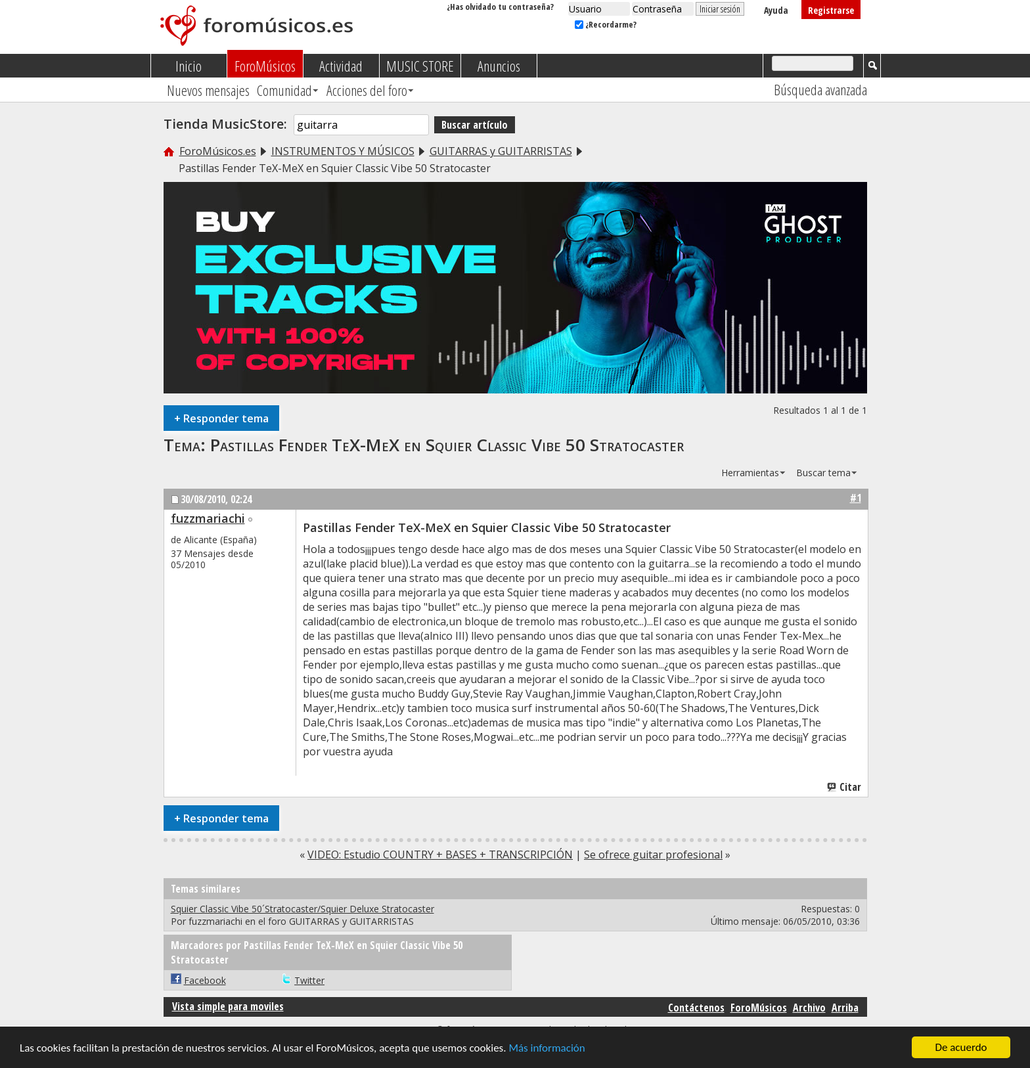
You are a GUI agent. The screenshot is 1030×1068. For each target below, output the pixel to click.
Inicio (188, 66)
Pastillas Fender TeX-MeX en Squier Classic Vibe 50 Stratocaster (447, 444)
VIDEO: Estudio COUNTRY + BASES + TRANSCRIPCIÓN (440, 854)
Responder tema (221, 418)
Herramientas (750, 472)
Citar (844, 787)
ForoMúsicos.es (217, 151)
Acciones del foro (366, 90)
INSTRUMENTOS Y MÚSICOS (342, 151)
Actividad (341, 66)
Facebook (205, 980)
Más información (546, 1048)
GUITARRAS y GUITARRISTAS (501, 151)
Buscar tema (823, 472)
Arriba (845, 1007)
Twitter (309, 980)
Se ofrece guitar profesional (653, 854)
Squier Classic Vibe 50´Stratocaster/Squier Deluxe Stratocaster (302, 908)
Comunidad (284, 90)
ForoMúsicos (265, 66)
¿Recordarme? (606, 24)
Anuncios (499, 66)
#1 (855, 498)
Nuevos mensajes (208, 90)
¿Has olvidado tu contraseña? (500, 6)
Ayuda (776, 10)
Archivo (809, 1007)
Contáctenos (696, 1007)
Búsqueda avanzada (820, 89)
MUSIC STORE (420, 66)
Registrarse (831, 10)
